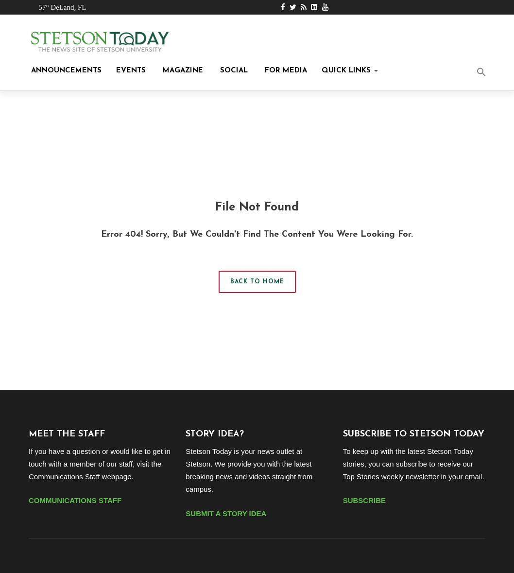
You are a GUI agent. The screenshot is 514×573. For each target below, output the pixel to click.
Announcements (65, 70)
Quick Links (350, 70)
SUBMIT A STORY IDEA (226, 513)
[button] (489, 72)
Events (131, 70)
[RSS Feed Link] (304, 7)
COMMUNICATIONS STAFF (75, 500)
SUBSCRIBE (364, 500)
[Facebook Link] (283, 7)
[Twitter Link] (293, 7)
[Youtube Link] (325, 7)
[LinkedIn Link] (314, 7)
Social (233, 70)
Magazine (181, 70)
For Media (284, 70)
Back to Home (257, 282)
